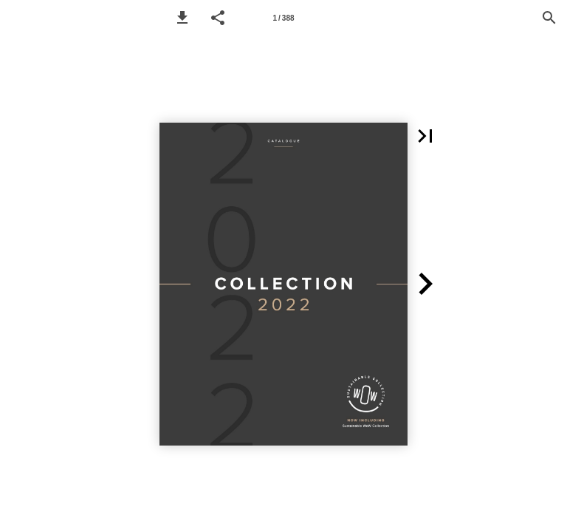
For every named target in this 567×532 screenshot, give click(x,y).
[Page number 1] (283, 17)
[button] (182, 17)
